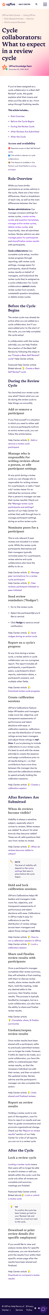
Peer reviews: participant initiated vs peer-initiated (23, 587)
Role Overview (18, 116)
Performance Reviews (14, 22)
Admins (30, 18)
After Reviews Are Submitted (25, 131)
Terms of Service (20, 1308)
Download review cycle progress (24, 691)
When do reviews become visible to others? (24, 850)
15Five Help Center (11, 15)
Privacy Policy (29, 1308)
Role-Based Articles (14, 18)
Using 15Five (29, 15)
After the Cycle (18, 136)
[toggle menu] (45, 4)
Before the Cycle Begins (22, 121)
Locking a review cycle (19, 1164)
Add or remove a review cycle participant (22, 444)
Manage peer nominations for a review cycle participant (23, 576)
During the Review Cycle (22, 126)
